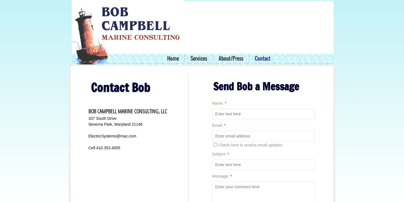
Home (173, 58)
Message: (222, 176)
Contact (262, 58)
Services (198, 58)
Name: (219, 103)
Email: (219, 125)
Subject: (220, 154)
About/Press (231, 58)
